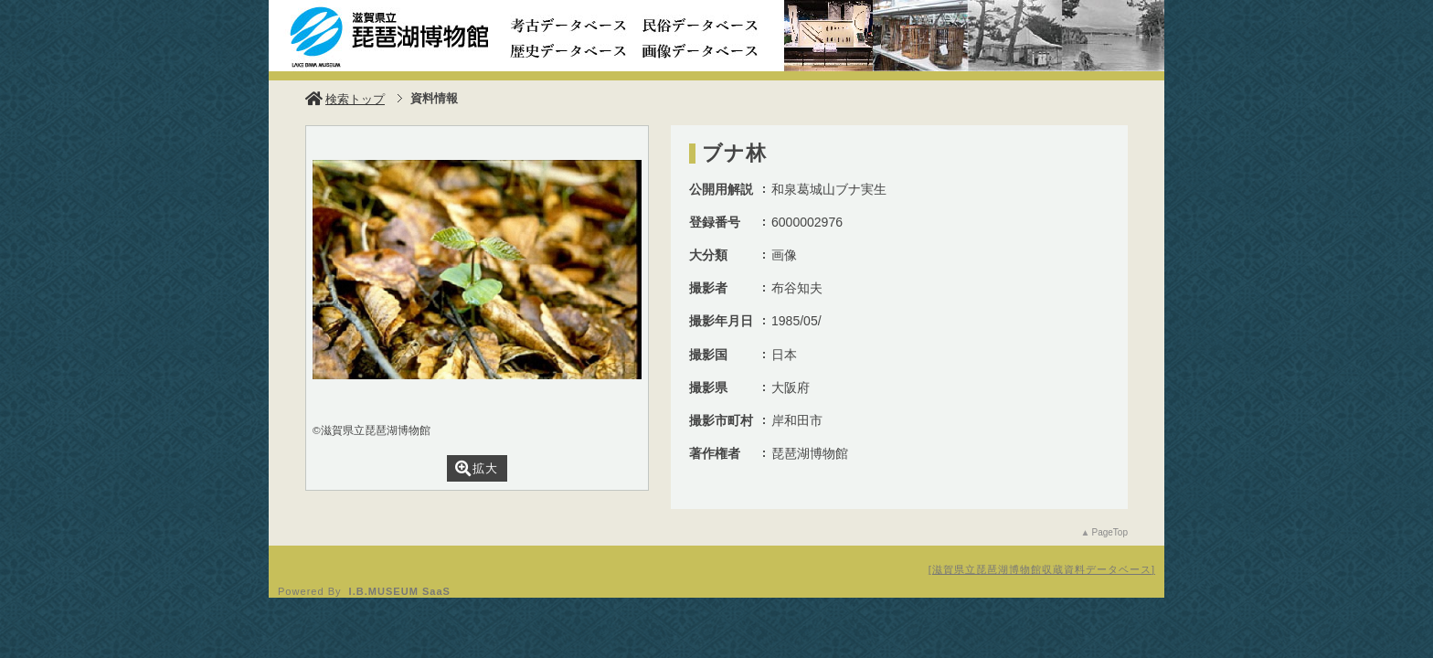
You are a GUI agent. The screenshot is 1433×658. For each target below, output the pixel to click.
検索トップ (345, 99)
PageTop (1110, 532)
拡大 (476, 468)
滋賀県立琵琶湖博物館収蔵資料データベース (1042, 569)
